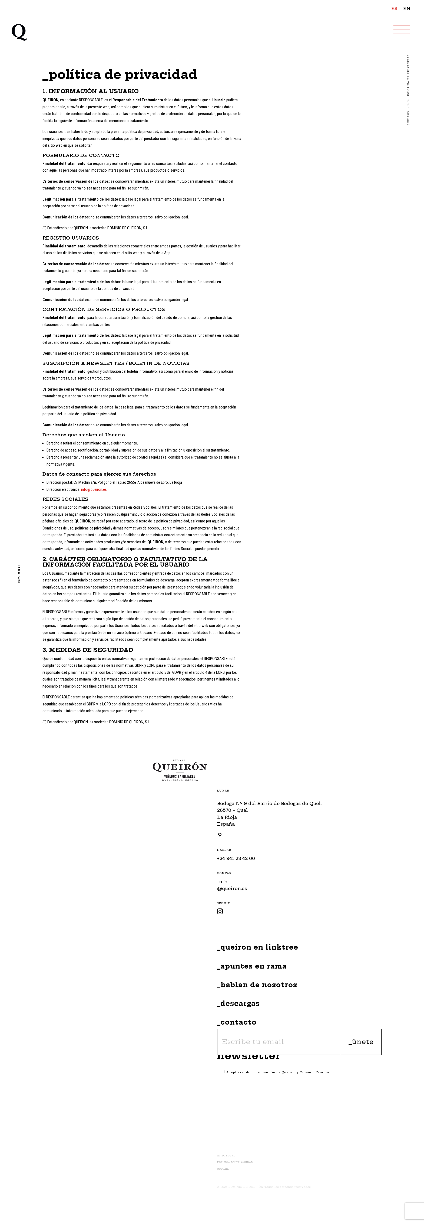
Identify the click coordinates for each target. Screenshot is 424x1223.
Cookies (223, 1169)
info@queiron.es (94, 489)
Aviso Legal (226, 1155)
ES (394, 8)
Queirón (408, 117)
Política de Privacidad (235, 1162)
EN (406, 8)
